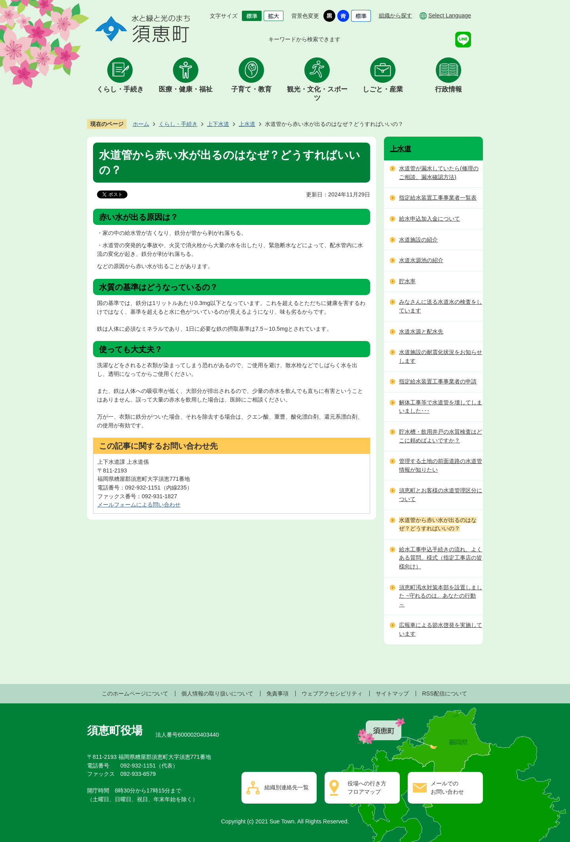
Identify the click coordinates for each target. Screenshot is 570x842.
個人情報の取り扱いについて (217, 693)
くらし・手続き (120, 89)
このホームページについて (135, 693)
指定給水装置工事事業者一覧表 (438, 197)
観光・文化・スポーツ (317, 94)
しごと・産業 (383, 89)
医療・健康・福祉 (186, 89)
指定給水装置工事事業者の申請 (438, 381)
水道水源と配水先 (421, 331)
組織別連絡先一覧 (286, 787)
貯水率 (407, 281)
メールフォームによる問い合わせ (138, 504)
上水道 (247, 124)
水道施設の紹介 (418, 239)
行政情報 (448, 89)
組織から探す (395, 15)
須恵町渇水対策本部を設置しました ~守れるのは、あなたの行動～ (440, 596)
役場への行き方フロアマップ (367, 787)
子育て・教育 (251, 89)
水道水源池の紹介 (421, 260)
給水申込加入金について (429, 218)
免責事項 (277, 693)
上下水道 (218, 124)
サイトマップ (392, 693)
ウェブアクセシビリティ (332, 693)
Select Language (449, 15)
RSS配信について (444, 693)
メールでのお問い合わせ (447, 787)
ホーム (141, 124)
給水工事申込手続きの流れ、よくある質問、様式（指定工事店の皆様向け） (440, 558)
